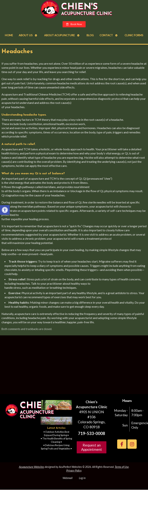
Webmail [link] (67, 478)
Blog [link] (90, 35)
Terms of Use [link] (122, 466)
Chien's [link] (79, 7)
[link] (5, 210)
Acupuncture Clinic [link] (86, 14)
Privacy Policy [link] (73, 470)
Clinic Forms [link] (134, 35)
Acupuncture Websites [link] (31, 466)
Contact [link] (106, 35)
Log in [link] (82, 478)
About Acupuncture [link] (59, 35)
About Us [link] (25, 35)
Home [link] (9, 35)
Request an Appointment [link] (91, 447)
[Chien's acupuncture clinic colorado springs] (74, 366)
